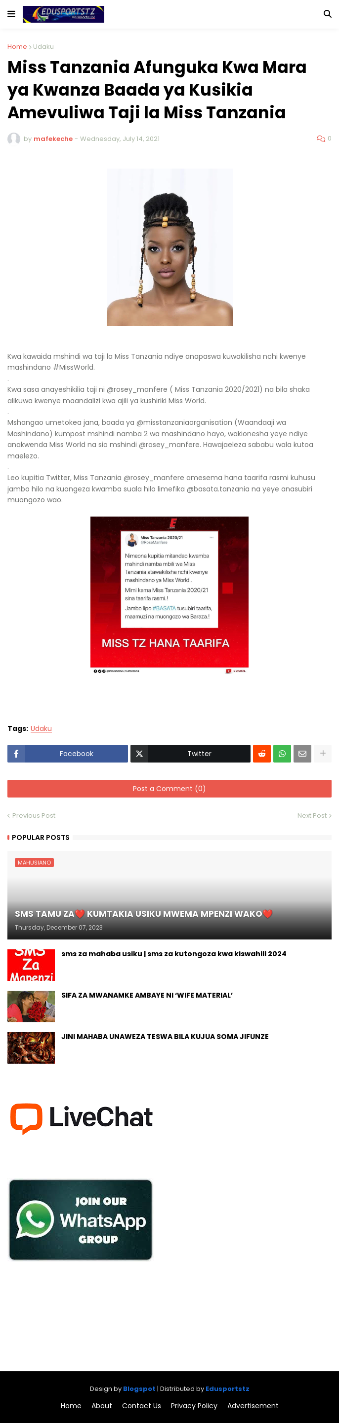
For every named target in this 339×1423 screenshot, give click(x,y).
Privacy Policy (194, 1406)
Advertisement (253, 1406)
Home (17, 46)
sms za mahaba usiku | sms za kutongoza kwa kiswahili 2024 (174, 954)
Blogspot (139, 1388)
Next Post (312, 815)
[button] (11, 14)
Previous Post (33, 815)
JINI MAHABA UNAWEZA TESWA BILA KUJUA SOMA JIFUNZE (165, 1036)
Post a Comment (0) (169, 789)
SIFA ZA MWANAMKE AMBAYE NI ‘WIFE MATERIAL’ (147, 995)
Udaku (43, 46)
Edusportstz (228, 1388)
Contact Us (141, 1406)
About (101, 1406)
